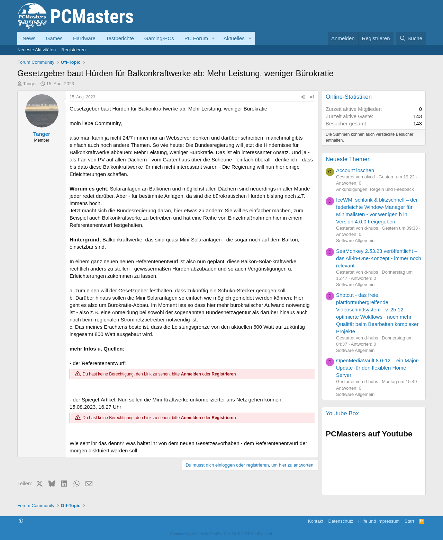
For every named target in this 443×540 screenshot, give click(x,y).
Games (54, 38)
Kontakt (315, 521)
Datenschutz (340, 521)
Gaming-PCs (159, 38)
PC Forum (196, 38)
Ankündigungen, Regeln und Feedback (375, 189)
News (29, 38)
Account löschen (355, 170)
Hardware (84, 38)
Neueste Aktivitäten (36, 49)
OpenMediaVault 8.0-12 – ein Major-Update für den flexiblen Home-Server (377, 367)
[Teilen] (303, 97)
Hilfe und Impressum (378, 521)
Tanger (30, 83)
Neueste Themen (348, 159)
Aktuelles (234, 38)
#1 (312, 97)
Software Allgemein (355, 240)
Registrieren (73, 49)
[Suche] (411, 38)
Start (409, 521)
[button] (213, 38)
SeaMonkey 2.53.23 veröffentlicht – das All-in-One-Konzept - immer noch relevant (378, 258)
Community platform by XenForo (221, 534)
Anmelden (191, 374)
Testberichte (120, 38)
